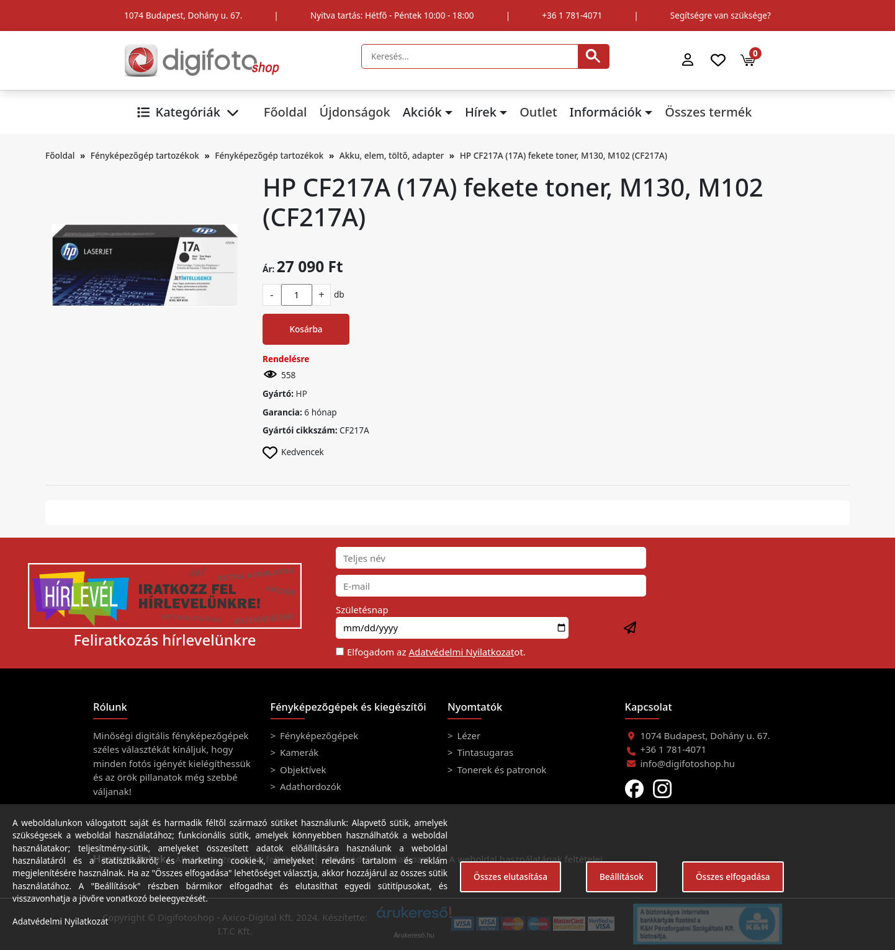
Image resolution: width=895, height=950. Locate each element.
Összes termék (708, 112)
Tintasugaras (484, 752)
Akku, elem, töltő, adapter (392, 155)
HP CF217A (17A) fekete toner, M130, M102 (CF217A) (563, 155)
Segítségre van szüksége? (720, 15)
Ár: (268, 269)
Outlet (538, 112)
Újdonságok (354, 112)
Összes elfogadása (733, 876)
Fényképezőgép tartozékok (145, 155)
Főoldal (285, 112)
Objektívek (301, 769)
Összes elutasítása (510, 876)
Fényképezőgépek (317, 735)
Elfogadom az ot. (436, 652)
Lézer (468, 735)
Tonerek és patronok (501, 769)
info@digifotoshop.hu (688, 763)
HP (301, 393)
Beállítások (622, 876)
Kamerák (297, 752)
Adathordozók (309, 786)
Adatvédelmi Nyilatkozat (461, 652)
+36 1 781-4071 (572, 15)
